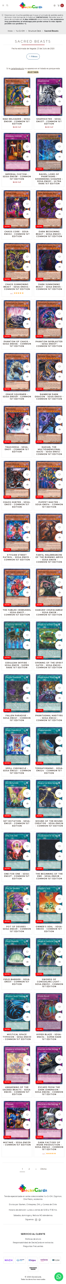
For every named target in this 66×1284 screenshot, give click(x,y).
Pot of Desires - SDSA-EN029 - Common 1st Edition (17, 931)
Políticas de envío (33, 1239)
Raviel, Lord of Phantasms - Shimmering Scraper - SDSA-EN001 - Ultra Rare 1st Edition (49, 182)
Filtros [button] (33, 56)
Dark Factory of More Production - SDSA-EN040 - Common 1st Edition (49, 1149)
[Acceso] (54, 5)
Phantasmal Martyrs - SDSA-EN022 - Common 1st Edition (49, 720)
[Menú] (3, 5)
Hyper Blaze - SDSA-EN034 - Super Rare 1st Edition (49, 1039)
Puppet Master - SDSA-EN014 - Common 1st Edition (49, 507)
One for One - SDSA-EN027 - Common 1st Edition (17, 879)
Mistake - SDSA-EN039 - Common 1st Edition (17, 1146)
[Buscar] (7, 5)
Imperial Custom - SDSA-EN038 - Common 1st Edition (17, 179)
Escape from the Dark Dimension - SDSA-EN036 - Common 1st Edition (49, 1093)
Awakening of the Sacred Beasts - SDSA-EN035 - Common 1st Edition (17, 1093)
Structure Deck (34, 31)
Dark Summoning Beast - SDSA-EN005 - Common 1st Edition (49, 289)
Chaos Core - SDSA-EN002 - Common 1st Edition (17, 236)
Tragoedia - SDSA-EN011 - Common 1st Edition (17, 452)
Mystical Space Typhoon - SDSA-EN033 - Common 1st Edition (17, 1039)
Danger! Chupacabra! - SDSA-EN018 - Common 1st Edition (49, 615)
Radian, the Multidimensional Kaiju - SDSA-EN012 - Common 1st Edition (49, 453)
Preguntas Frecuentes (33, 1246)
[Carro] (60, 5)
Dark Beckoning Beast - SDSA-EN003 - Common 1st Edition (49, 236)
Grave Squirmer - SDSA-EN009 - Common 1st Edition (17, 399)
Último (43, 1169)
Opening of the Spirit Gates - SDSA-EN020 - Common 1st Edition (49, 668)
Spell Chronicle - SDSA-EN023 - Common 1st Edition (17, 773)
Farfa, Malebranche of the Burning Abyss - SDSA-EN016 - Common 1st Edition (49, 561)
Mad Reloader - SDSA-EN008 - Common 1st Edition (17, 121)
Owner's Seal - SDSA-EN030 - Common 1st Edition (49, 931)
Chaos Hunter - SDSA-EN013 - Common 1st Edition (17, 507)
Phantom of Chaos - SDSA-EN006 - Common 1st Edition (17, 346)
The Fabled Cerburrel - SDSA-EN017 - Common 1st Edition (17, 615)
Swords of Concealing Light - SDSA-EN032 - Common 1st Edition (49, 985)
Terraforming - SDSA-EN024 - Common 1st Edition (49, 773)
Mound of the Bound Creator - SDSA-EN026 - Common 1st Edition (49, 826)
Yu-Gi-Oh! (20, 31)
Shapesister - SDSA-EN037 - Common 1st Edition (49, 121)
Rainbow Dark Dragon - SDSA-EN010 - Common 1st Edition (49, 399)
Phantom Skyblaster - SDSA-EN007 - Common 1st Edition (49, 346)
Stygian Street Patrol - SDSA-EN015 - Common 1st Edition (17, 560)
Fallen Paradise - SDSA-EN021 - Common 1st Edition (17, 720)
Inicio (10, 31)
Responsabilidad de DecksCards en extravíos (33, 1242)
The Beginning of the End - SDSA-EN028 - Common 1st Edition (49, 879)
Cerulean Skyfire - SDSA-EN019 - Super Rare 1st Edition (17, 668)
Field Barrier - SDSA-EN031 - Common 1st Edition (17, 984)
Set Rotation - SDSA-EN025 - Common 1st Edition (17, 826)
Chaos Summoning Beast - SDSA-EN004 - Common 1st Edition (17, 289)
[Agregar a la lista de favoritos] (27, 91)
